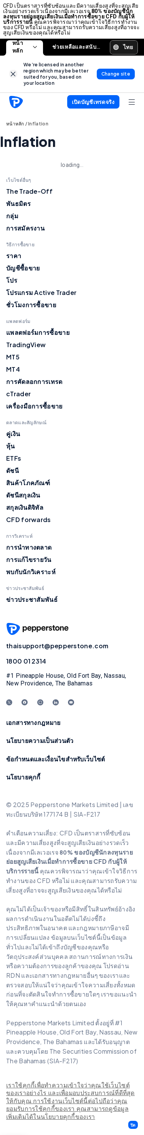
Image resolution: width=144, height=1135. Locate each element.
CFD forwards (28, 520)
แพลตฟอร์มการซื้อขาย (38, 332)
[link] (13, 74)
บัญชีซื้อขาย (23, 268)
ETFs (13, 458)
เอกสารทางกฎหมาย (33, 722)
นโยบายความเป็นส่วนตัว (39, 740)
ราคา (13, 256)
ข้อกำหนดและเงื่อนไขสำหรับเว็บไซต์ (55, 759)
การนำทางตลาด (28, 547)
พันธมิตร (18, 203)
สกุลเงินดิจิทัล (24, 507)
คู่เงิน (13, 434)
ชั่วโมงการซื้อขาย (31, 305)
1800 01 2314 (26, 661)
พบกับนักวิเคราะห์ (31, 572)
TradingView (26, 345)
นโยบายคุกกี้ (23, 777)
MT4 (13, 369)
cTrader (18, 394)
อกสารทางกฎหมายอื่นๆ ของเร (74, 975)
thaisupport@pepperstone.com (57, 646)
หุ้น (10, 446)
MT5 (13, 357)
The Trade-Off (29, 191)
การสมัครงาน (25, 228)
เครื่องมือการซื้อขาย (34, 406)
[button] (133, 1125)
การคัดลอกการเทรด (34, 381)
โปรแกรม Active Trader (41, 292)
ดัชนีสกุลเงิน (23, 495)
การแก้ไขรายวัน (28, 559)
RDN (13, 975)
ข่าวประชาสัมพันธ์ (32, 599)
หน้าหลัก (24, 47)
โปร (11, 280)
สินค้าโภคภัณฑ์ (28, 483)
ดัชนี (12, 470)
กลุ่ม (12, 216)
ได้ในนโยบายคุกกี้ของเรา (60, 1116)
